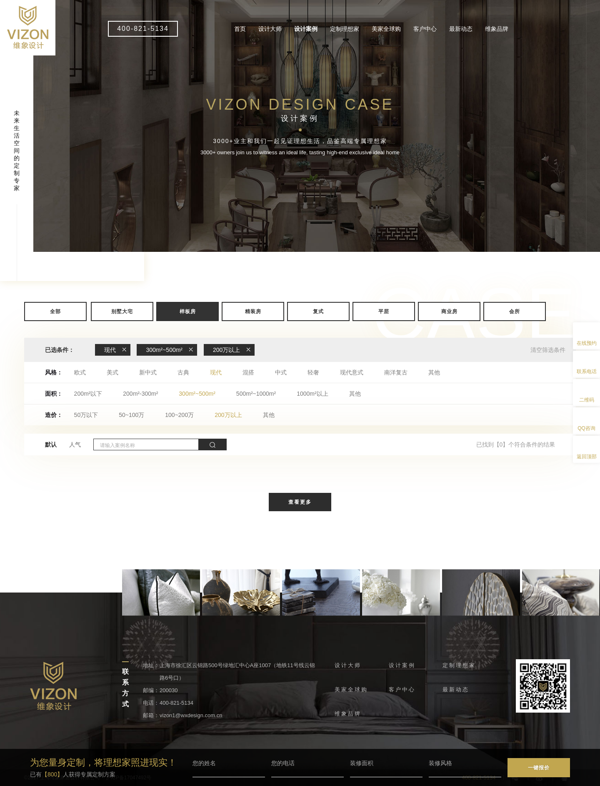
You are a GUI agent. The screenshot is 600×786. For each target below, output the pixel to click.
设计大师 (270, 28)
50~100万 (131, 415)
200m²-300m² (140, 393)
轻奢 (313, 372)
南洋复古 (396, 372)
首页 (240, 28)
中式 (281, 372)
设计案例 (306, 28)
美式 (112, 372)
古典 (183, 372)
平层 (383, 311)
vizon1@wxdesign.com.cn (191, 715)
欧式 (80, 372)
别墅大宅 (122, 311)
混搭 (248, 372)
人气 (75, 444)
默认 (51, 444)
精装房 (253, 311)
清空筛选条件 (547, 350)
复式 (318, 311)
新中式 (148, 372)
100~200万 (179, 415)
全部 (55, 311)
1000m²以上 (312, 393)
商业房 (449, 311)
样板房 (188, 311)
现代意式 (351, 372)
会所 (514, 311)
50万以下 (86, 415)
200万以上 (228, 415)
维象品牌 (496, 28)
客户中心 (425, 28)
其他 (434, 372)
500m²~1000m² (256, 393)
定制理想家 (344, 28)
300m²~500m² (197, 393)
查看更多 (300, 502)
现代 (216, 372)
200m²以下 (88, 393)
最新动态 (460, 28)
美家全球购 (386, 28)
